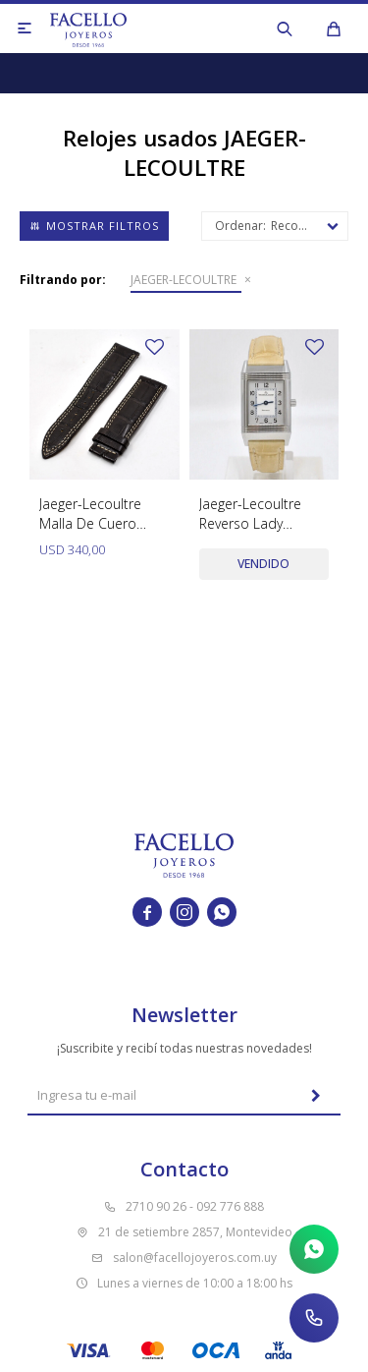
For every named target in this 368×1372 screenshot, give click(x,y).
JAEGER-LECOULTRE (184, 279)
